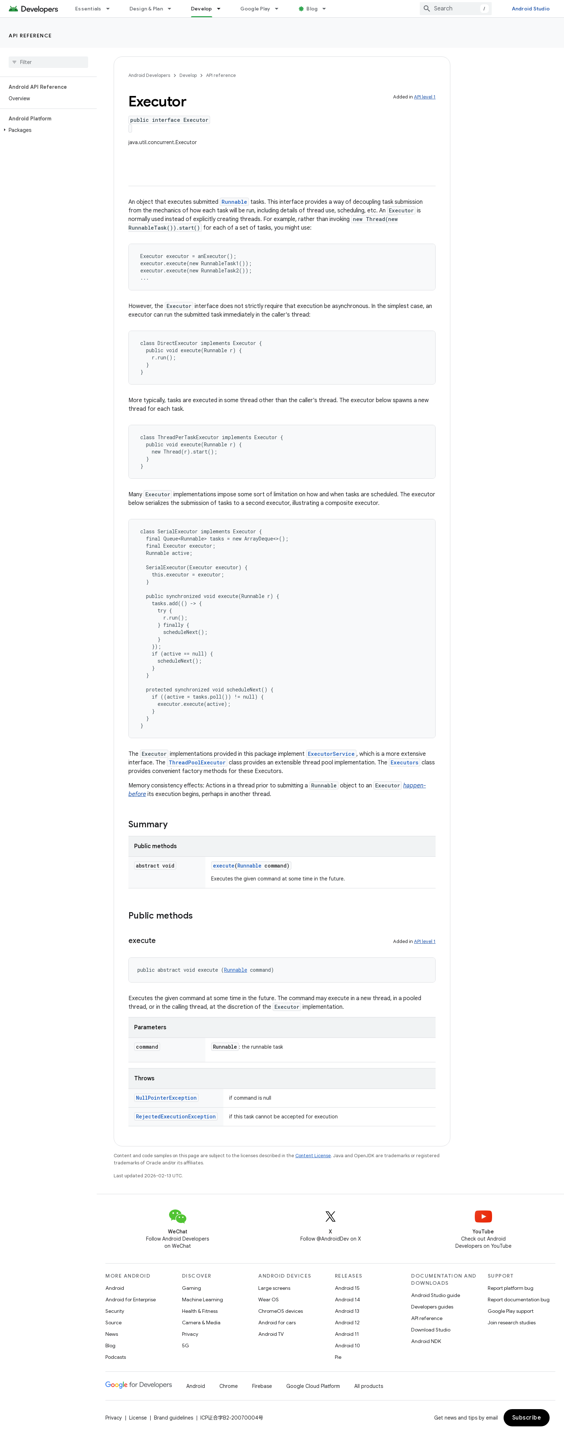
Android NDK (426, 1341)
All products (368, 1386)
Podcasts (115, 1357)
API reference (30, 35)
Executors (404, 762)
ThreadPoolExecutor (197, 762)
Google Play (255, 8)
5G (185, 1345)
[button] (47, 130)
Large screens (274, 1288)
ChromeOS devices (280, 1311)
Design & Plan (146, 8)
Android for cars (277, 1322)
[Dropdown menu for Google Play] (280, 8)
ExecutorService (331, 753)
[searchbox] (48, 62)
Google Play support (510, 1311)
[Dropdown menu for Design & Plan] (172, 8)
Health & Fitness (200, 1311)
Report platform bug (510, 1288)
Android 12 (347, 1322)
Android (114, 1288)
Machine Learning (202, 1299)
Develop (188, 75)
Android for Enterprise (130, 1299)
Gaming (191, 1288)
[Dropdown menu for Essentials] (111, 8)
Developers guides (432, 1306)
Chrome (228, 1386)
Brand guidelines (173, 1418)
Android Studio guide (435, 1295)
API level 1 (425, 97)
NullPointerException (166, 1097)
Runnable (234, 201)
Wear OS (268, 1299)
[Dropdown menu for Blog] (327, 8)
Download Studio (430, 1329)
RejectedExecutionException (176, 1116)
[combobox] (456, 8)
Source (113, 1322)
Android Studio (531, 8)
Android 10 (347, 1345)
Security (114, 1311)
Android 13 (347, 1311)
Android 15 (347, 1288)
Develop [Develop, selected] (201, 8)
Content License (313, 1156)
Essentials (88, 8)
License (138, 1418)
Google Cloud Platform (313, 1386)
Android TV (271, 1334)
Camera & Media (201, 1322)
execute (224, 865)
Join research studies (512, 1322)
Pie (338, 1357)
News (111, 1334)
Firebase (262, 1386)
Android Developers (149, 75)
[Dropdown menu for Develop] (222, 8)
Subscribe (526, 1417)
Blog (312, 8)
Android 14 (347, 1299)
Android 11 (347, 1334)
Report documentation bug (519, 1299)
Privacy (190, 1334)
